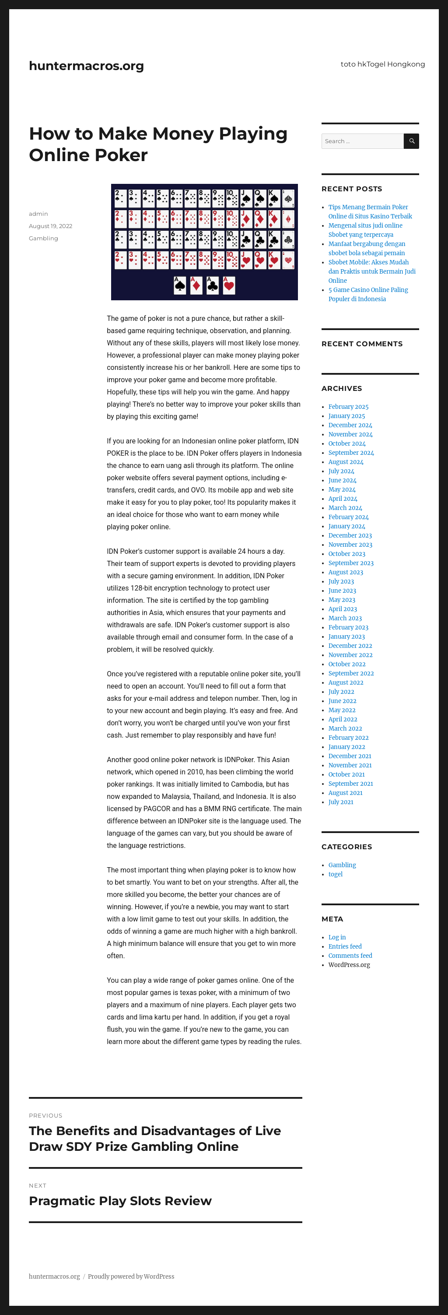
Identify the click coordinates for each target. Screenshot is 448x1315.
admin (38, 213)
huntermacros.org (86, 65)
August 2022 (346, 682)
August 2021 (346, 793)
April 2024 (343, 499)
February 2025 (349, 407)
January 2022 (347, 747)
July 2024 (341, 471)
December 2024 (350, 425)
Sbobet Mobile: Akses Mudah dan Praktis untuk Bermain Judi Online (372, 272)
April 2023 (343, 609)
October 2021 (347, 774)
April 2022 (343, 719)
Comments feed (350, 956)
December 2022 (350, 646)
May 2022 (342, 710)
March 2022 (345, 728)
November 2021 (350, 765)
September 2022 (351, 673)
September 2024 (351, 453)
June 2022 (343, 701)
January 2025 (347, 416)
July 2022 (341, 692)
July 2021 (341, 802)
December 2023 (350, 535)
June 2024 (343, 480)
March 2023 (345, 618)
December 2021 (350, 756)
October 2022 (347, 664)
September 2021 (351, 784)
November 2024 (351, 434)
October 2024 (347, 443)
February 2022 (349, 738)
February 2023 (348, 627)
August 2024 (346, 462)
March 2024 (345, 508)
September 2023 (351, 563)
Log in (337, 937)
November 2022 (351, 655)
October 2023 (347, 554)
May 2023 (342, 600)
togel (336, 874)
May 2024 (342, 489)
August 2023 (346, 572)
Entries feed (345, 946)
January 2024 (347, 526)
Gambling (43, 238)
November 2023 (350, 545)
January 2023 (347, 636)
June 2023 (342, 590)
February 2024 (349, 517)
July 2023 (341, 581)
